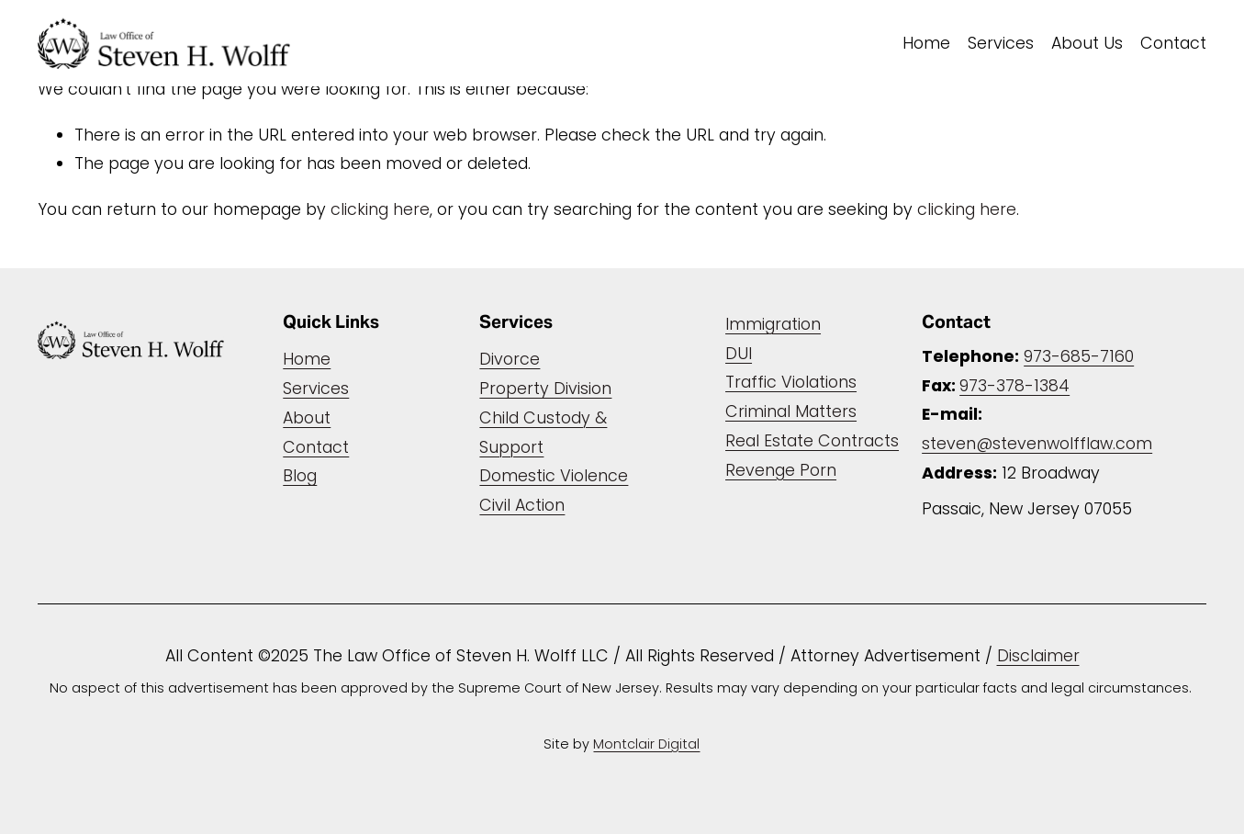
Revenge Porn (780, 469)
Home (926, 42)
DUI (738, 353)
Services (1001, 42)
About (307, 417)
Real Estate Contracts (812, 440)
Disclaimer (1038, 655)
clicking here (380, 208)
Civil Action (522, 504)
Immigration (773, 323)
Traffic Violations (791, 381)
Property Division (545, 388)
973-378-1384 (1014, 385)
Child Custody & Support (543, 432)
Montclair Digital (646, 744)
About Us (1087, 42)
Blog (300, 475)
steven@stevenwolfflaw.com (1037, 443)
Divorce (509, 358)
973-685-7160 (1079, 355)
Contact (1173, 42)
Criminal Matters (791, 411)
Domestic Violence (553, 475)
